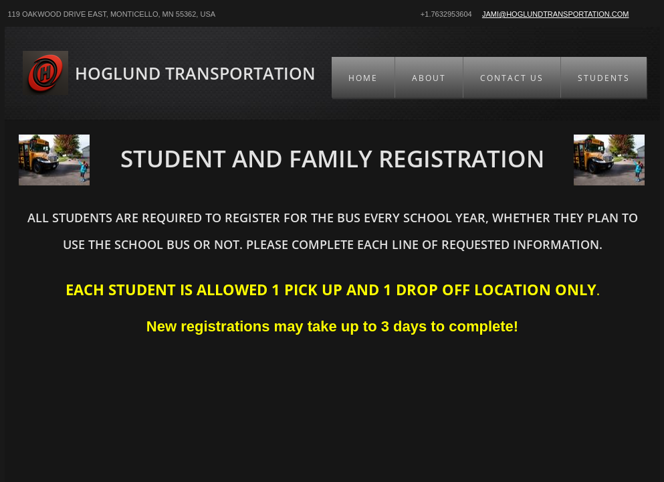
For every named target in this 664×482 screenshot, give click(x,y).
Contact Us (512, 78)
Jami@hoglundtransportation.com (555, 14)
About (429, 78)
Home (363, 78)
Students (604, 78)
